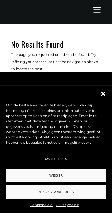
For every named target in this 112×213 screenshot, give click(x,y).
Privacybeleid (67, 205)
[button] (103, 94)
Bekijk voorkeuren (56, 192)
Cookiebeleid (41, 205)
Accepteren (56, 159)
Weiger (56, 176)
